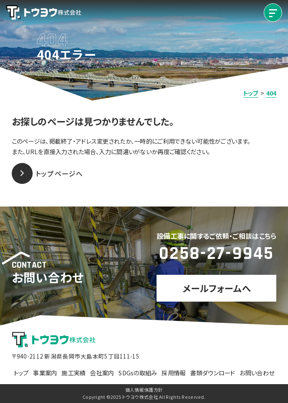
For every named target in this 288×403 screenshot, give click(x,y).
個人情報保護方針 (144, 390)
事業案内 (45, 372)
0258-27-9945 (216, 253)
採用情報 (173, 372)
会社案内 (102, 372)
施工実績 (73, 372)
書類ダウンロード (212, 372)
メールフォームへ (217, 288)
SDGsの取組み (137, 372)
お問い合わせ (256, 372)
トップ (21, 372)
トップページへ (48, 173)
